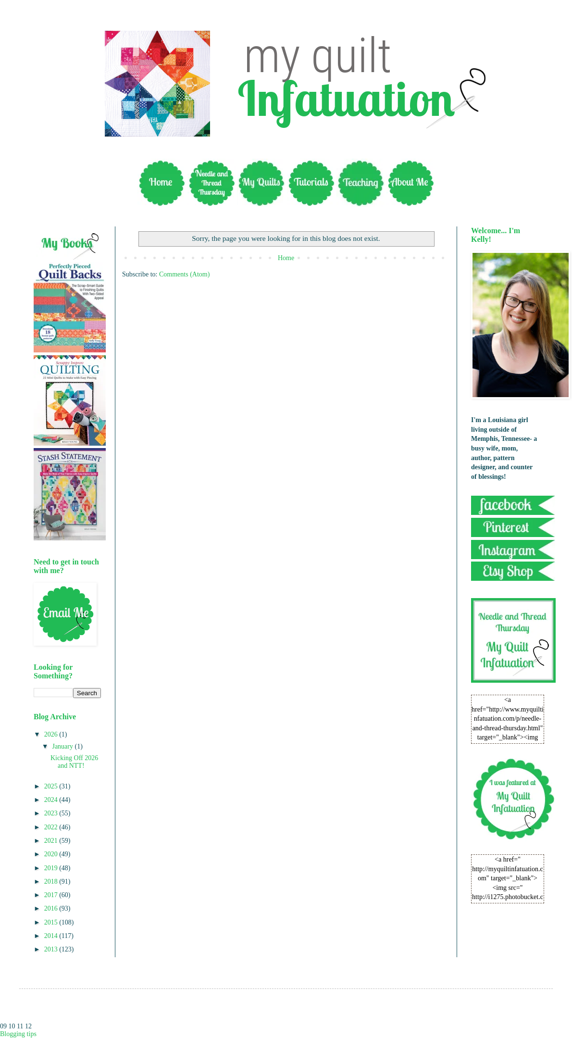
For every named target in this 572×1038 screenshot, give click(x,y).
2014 (52, 935)
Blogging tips (18, 1034)
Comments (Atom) (184, 274)
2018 (52, 881)
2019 (52, 868)
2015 (52, 922)
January (63, 746)
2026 (52, 734)
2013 (52, 949)
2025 (52, 786)
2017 (52, 895)
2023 (52, 813)
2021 (52, 840)
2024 (52, 799)
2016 (52, 908)
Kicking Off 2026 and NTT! (74, 762)
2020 (52, 854)
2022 (52, 827)
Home (286, 258)
